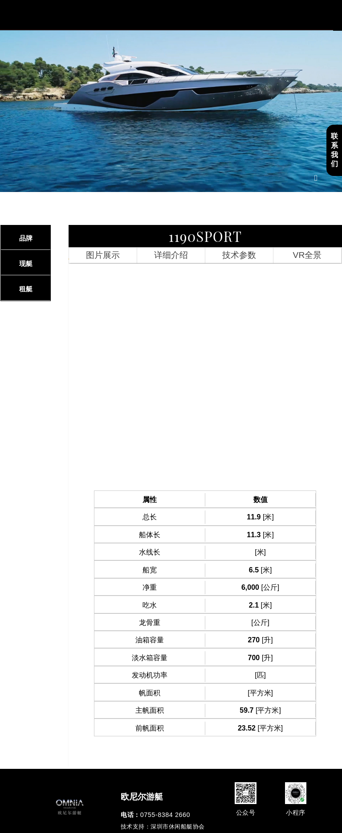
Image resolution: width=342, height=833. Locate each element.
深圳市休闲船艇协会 (177, 826)
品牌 (26, 238)
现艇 (26, 263)
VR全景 (307, 255)
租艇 (26, 289)
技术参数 (239, 255)
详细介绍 (171, 255)
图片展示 (103, 255)
